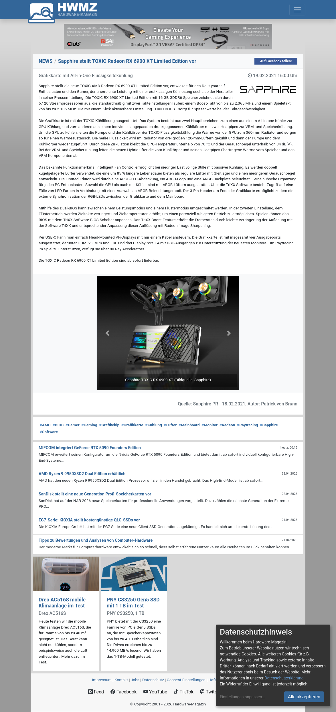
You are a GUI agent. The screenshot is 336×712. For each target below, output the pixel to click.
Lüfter (170, 425)
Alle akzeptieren (304, 696)
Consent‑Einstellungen (186, 679)
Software (49, 431)
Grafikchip (109, 425)
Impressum (102, 679)
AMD (45, 425)
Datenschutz (153, 679)
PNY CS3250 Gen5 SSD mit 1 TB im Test (133, 603)
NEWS (46, 61)
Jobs (135, 679)
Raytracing (247, 425)
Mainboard (189, 425)
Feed (96, 692)
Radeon (227, 425)
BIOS (58, 425)
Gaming (89, 425)
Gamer (73, 425)
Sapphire (269, 425)
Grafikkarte (132, 425)
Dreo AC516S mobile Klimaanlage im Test (62, 603)
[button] (107, 333)
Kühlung (153, 425)
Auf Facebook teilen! (276, 61)
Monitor (209, 425)
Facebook (123, 692)
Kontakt (121, 679)
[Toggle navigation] (297, 9)
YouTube (155, 692)
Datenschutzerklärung (283, 678)
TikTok (183, 692)
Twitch (210, 692)
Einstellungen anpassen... (242, 697)
